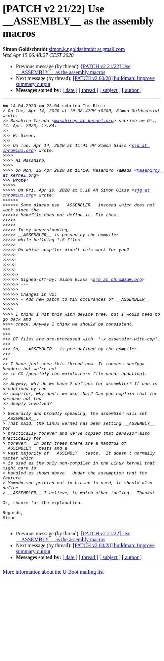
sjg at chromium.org (117, 315)
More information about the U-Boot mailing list (53, 655)
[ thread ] (88, 90)
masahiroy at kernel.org (83, 124)
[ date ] (69, 90)
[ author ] (132, 90)
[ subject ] (110, 90)
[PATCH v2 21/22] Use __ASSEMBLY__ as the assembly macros (73, 69)
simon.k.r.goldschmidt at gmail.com (87, 49)
